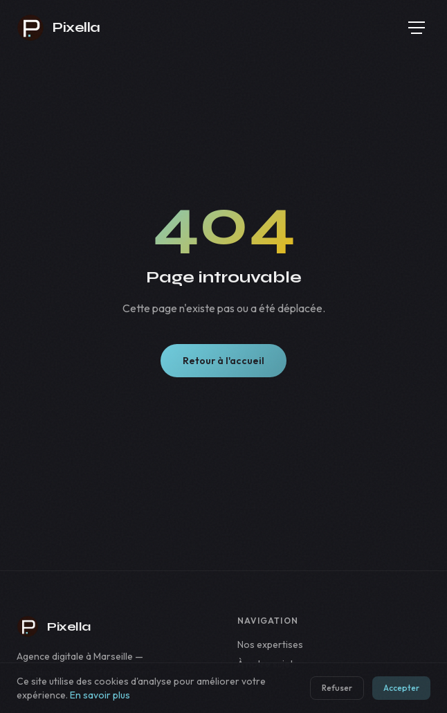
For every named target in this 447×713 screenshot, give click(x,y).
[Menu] (416, 28)
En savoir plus (100, 695)
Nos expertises (270, 644)
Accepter (401, 688)
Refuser (337, 688)
